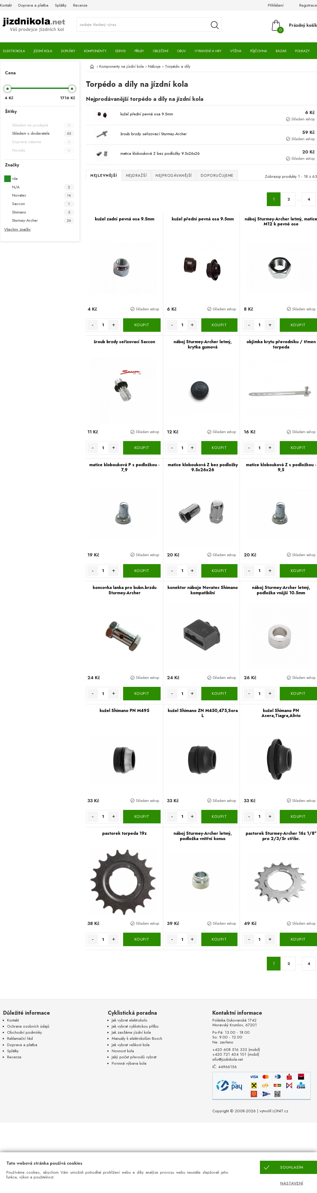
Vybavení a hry (208, 50)
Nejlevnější (103, 175)
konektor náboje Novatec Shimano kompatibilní (202, 590)
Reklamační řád (20, 1038)
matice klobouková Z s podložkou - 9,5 (281, 467)
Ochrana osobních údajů (28, 1026)
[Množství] (103, 325)
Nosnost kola (123, 1051)
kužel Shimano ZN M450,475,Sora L (203, 713)
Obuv (181, 50)
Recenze (80, 5)
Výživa (235, 50)
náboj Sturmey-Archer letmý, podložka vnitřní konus (203, 836)
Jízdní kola (43, 50)
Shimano (43, 212)
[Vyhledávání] (215, 25)
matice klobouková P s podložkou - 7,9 (124, 467)
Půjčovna (258, 50)
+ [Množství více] (113, 325)
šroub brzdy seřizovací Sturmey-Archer (153, 134)
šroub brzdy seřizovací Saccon (124, 342)
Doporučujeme (217, 175)
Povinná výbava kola (129, 1063)
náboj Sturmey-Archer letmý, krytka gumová (203, 344)
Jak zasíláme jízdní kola (131, 1032)
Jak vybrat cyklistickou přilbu (135, 1026)
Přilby (139, 50)
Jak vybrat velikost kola (131, 1045)
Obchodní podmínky (24, 1032)
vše (15, 179)
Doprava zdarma (43, 142)
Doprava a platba (33, 5)
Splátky (61, 5)
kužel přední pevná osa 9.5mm (146, 114)
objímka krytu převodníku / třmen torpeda (281, 344)
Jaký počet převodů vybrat (134, 1057)
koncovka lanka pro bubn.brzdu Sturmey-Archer (124, 590)
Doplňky (68, 50)
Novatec (43, 195)
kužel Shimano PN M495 (124, 710)
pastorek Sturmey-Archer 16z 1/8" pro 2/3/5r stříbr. (281, 836)
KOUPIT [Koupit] (142, 325)
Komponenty (95, 50)
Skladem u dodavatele (43, 133)
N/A (43, 187)
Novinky (43, 150)
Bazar (281, 50)
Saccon (43, 204)
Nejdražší (136, 175)
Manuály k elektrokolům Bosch (137, 1038)
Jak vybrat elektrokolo (129, 1020)
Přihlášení (275, 5)
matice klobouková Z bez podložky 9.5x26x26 (160, 153)
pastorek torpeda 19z (124, 833)
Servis (120, 50)
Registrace (308, 5)
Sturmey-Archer (43, 220)
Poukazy (302, 50)
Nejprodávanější (174, 175)
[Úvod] (91, 66)
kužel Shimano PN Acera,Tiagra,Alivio (281, 713)
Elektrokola (14, 50)
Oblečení (160, 50)
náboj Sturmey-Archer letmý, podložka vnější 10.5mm (281, 590)
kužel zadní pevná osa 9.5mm (124, 219)
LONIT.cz (280, 1111)
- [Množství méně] (93, 325)
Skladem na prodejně (43, 125)
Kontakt (6, 5)
